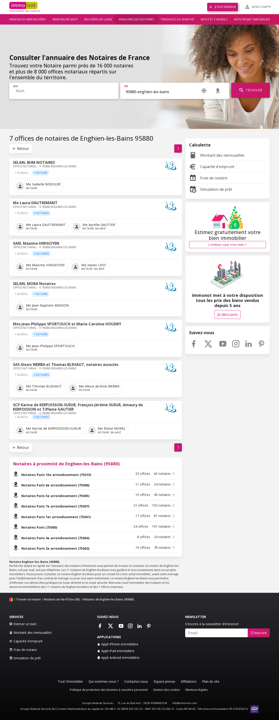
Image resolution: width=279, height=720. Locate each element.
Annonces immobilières (27, 19)
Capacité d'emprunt (211, 166)
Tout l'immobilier (70, 681)
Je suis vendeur (222, 7)
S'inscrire (259, 632)
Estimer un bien (23, 624)
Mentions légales (196, 690)
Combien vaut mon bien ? (227, 244)
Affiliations (189, 681)
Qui (15, 86)
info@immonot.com (184, 703)
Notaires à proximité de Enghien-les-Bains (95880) (66, 463)
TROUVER (250, 90)
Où (126, 86)
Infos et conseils (214, 19)
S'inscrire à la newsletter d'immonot (212, 624)
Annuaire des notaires (136, 19)
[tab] (21, 174)
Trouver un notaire (28, 599)
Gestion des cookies (166, 690)
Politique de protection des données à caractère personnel (109, 690)
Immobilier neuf (65, 19)
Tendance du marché (177, 19)
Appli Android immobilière (118, 657)
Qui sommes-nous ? (104, 681)
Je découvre (227, 314)
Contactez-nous (136, 681)
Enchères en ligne (98, 19)
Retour (20, 148)
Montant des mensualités (216, 155)
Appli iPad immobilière (115, 651)
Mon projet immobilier (252, 19)
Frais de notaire (208, 178)
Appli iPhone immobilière (117, 644)
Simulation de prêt (210, 189)
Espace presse (164, 681)
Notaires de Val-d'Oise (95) (62, 599)
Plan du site (210, 681)
